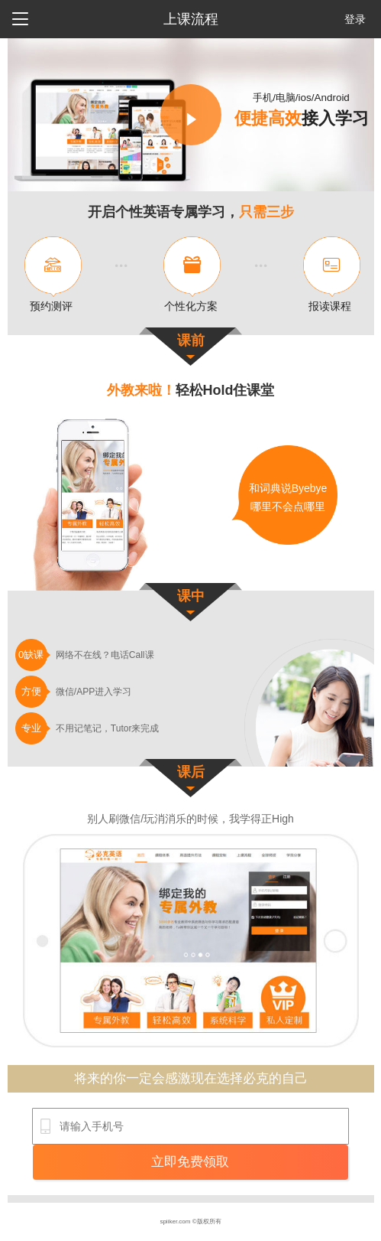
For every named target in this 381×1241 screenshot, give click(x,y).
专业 (31, 728)
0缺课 (31, 654)
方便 (31, 691)
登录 (355, 19)
